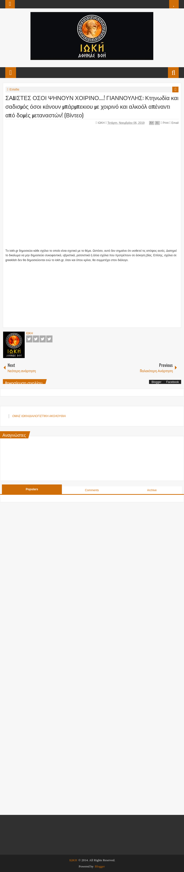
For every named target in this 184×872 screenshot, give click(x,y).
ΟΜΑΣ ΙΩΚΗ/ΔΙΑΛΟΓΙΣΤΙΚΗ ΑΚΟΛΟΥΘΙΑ (39, 416)
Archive (152, 490)
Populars (32, 489)
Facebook (29, 338)
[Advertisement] (77, 293)
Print (165, 123)
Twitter (36, 338)
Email (173, 123)
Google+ (43, 338)
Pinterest (49, 338)
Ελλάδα (14, 89)
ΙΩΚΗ (101, 123)
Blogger (156, 382)
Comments (92, 490)
